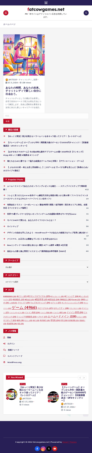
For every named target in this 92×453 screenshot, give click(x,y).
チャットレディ (25, 79)
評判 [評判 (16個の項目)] (64, 319)
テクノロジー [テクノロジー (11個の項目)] (75, 308)
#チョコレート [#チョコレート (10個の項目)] (57, 296)
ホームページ (9, 23)
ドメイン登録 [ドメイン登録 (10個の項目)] (46, 312)
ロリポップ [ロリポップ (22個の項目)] (9, 319)
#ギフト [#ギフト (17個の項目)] (22, 296)
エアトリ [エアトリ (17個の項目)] (56, 302)
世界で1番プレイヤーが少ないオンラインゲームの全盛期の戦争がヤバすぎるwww (41, 213)
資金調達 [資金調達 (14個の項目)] (12, 323)
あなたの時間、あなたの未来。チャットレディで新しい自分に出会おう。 (23, 90)
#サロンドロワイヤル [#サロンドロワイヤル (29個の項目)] (38, 295)
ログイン (11, 343)
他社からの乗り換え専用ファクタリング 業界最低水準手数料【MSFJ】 (37, 250)
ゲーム (23, 383)
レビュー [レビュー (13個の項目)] (81, 316)
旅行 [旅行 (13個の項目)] (36, 319)
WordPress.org (14, 361)
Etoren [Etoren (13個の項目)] (75, 299)
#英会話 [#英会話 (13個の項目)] (29, 299)
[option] (25, 394)
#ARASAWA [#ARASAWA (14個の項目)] (9, 296)
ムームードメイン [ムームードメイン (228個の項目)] (62, 315)
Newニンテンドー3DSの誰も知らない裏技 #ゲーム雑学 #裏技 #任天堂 (37, 244)
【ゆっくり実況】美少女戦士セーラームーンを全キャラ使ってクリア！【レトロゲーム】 (44, 136)
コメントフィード (14, 355)
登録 (9, 337)
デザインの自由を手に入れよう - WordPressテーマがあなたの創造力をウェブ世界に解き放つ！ (48, 232)
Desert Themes (69, 441)
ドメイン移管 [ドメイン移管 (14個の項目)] (59, 312)
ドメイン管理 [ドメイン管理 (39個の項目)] (75, 311)
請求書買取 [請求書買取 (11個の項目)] (73, 319)
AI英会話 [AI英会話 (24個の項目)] (54, 299)
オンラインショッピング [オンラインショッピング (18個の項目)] (72, 302)
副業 (35, 79)
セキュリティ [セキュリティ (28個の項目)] (61, 307)
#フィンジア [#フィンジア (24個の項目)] (71, 295)
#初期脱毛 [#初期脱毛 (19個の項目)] (18, 299)
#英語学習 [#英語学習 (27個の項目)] (41, 299)
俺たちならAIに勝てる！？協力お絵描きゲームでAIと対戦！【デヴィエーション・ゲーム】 (46, 160)
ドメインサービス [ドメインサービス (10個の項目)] (17, 312)
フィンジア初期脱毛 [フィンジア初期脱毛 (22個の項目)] (26, 316)
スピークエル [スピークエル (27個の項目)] (45, 307)
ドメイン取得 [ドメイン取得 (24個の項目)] (32, 312)
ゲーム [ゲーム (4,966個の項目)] (24, 306)
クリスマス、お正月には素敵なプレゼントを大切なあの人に (32, 238)
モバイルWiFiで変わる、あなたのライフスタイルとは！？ (31, 219)
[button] (80, 377)
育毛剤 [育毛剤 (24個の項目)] (55, 319)
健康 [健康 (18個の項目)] (20, 319)
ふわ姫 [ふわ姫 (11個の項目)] (13, 302)
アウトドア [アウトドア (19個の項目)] (24, 302)
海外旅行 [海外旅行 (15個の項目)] (45, 319)
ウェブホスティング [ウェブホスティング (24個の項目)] (40, 302)
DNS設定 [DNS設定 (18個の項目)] (65, 299)
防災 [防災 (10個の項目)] (20, 323)
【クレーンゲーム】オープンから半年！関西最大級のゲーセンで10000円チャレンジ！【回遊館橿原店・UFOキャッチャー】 (73, 393)
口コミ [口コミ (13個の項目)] (28, 319)
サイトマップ (12, 226)
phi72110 (11, 79)
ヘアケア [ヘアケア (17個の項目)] (42, 316)
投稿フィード (13, 349)
